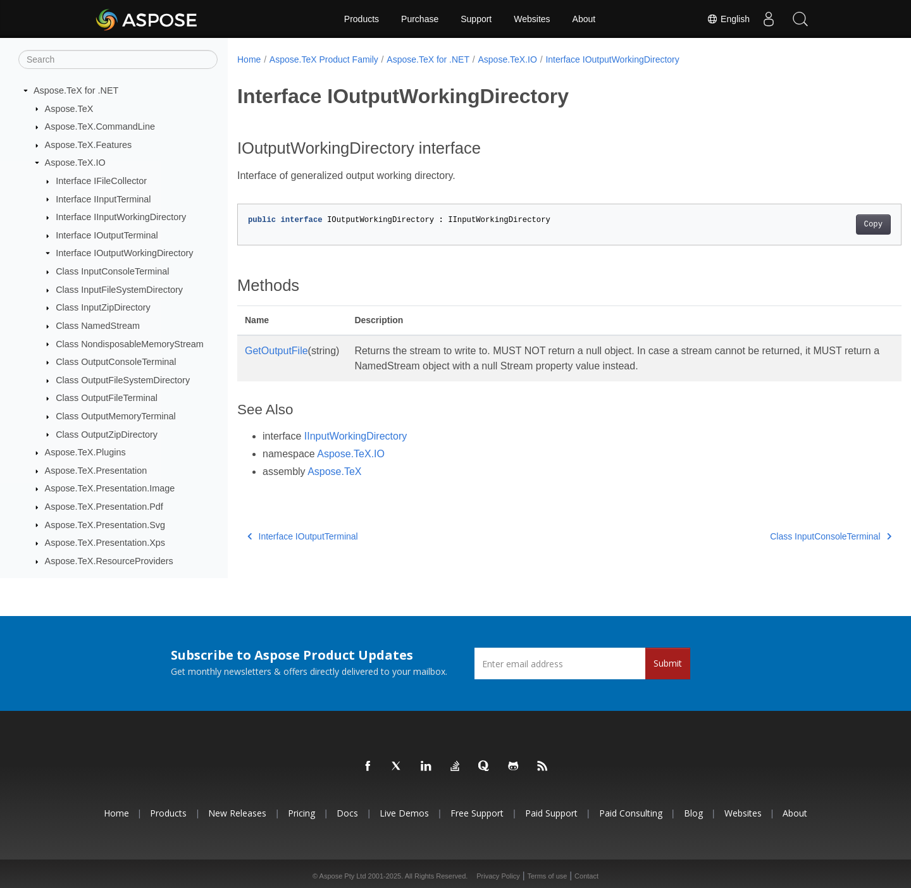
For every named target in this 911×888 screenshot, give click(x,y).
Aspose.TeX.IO (75, 162)
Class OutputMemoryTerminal (116, 416)
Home (249, 59)
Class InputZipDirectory (103, 307)
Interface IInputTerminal (103, 199)
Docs (347, 813)
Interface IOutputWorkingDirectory (124, 253)
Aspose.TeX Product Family (324, 59)
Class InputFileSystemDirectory (119, 290)
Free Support (477, 813)
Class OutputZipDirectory (107, 434)
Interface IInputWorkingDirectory (121, 217)
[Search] (118, 59)
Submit (668, 663)
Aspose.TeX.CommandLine (100, 126)
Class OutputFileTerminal (107, 398)
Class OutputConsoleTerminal (116, 362)
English (728, 19)
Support (476, 19)
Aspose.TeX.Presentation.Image (110, 488)
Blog (693, 813)
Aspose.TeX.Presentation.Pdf (104, 507)
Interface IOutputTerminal (107, 235)
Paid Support (551, 813)
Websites (532, 19)
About (584, 19)
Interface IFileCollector (101, 181)
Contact (586, 876)
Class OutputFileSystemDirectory (123, 380)
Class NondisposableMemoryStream (130, 344)
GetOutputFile (276, 350)
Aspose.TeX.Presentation (96, 471)
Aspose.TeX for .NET (76, 90)
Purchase (419, 19)
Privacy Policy (497, 876)
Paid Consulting (630, 813)
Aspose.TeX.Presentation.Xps (105, 543)
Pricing (301, 813)
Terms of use (547, 876)
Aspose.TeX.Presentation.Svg (105, 525)
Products (361, 19)
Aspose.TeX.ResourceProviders (109, 561)
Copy (827, 224)
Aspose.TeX (69, 109)
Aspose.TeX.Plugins (85, 452)
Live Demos (404, 813)
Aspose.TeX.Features (88, 145)
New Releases (237, 813)
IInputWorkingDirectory (355, 436)
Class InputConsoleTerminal (112, 271)
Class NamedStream (98, 326)
